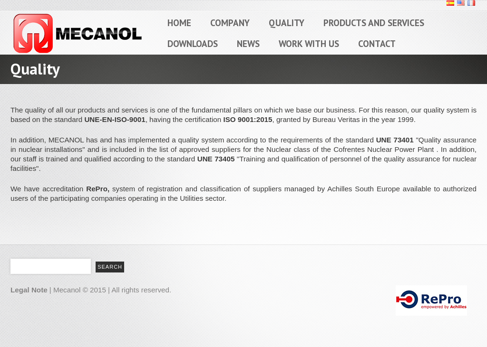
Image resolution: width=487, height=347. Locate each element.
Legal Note (29, 290)
